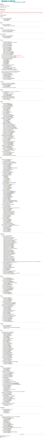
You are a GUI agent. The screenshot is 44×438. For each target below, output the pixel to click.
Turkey (1, 13)
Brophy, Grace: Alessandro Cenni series (7, 159)
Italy (22, 12)
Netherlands (25, 12)
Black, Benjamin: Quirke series (6, 103)
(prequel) (9, 42)
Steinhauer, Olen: (6, 35)
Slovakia (33, 12)
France (13, 12)
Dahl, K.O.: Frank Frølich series (6, 277)
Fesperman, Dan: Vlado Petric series (6, 24)
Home (21, 434)
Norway (28, 12)
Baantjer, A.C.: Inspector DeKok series (7, 236)
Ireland (21, 12)
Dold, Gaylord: (7, 83)
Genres (23, 434)
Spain (35, 12)
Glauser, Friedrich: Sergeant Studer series (7, 409)
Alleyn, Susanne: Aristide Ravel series (7, 41)
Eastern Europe (10, 12)
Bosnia (3, 12)
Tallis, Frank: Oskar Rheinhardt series (7, 18)
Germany (16, 12)
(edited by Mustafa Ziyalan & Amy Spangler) (10, 416)
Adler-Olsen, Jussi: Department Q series (7, 29)
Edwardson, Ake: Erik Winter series (7, 367)
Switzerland (40, 12)
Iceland (18, 12)
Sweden (38, 12)
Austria (1, 12)
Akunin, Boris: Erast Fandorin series (6, 297)
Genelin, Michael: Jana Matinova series (7, 325)
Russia (31, 12)
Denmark (6, 12)
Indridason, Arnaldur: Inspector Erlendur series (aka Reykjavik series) (11, 91)
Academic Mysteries (19, 55)
